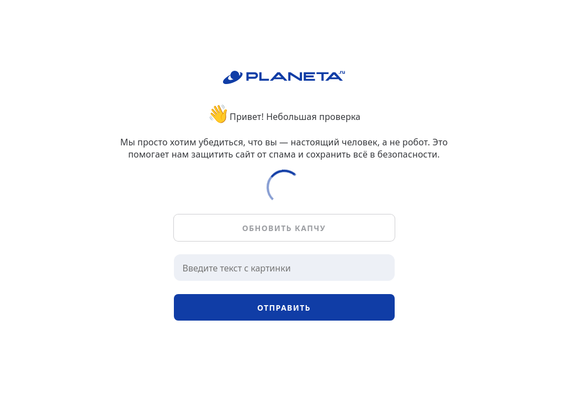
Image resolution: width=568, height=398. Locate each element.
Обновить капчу (284, 228)
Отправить (284, 307)
